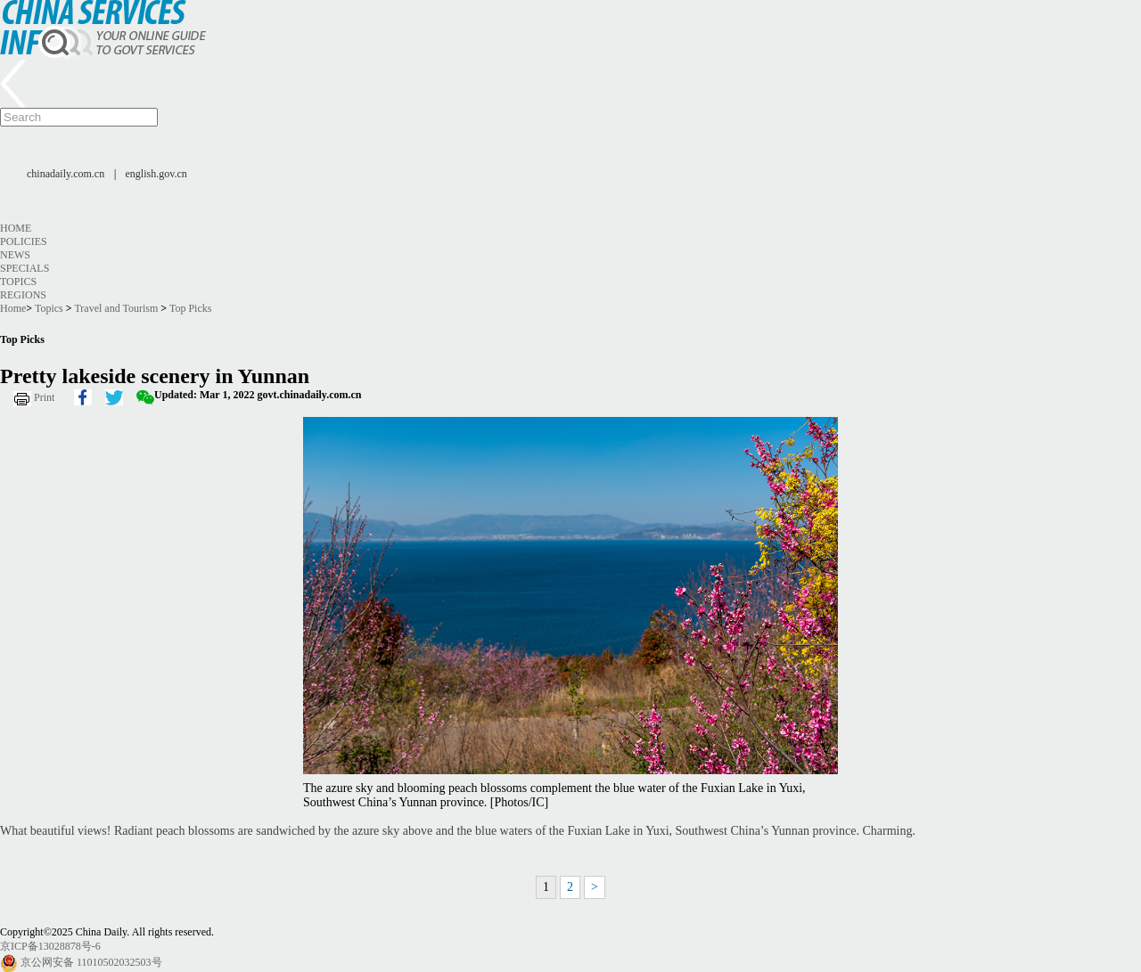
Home (15, 228)
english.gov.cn (156, 173)
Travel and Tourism (116, 308)
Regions (23, 295)
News (15, 255)
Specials (24, 268)
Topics (18, 281)
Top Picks (190, 308)
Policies (23, 241)
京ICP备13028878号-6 (50, 946)
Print (44, 397)
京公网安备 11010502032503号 (91, 962)
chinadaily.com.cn (65, 173)
